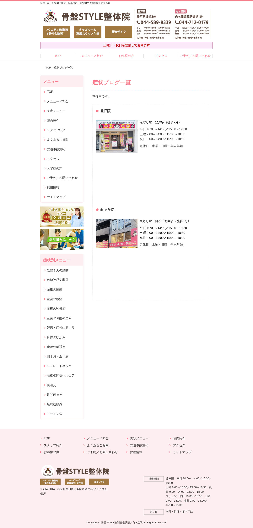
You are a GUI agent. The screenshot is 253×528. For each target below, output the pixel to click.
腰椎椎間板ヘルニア (61, 375)
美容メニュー (56, 111)
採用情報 (53, 187)
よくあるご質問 (57, 139)
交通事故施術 (56, 149)
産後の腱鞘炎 (56, 347)
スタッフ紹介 (56, 130)
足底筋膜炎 (54, 404)
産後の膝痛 (54, 289)
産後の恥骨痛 (56, 308)
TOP (57, 56)
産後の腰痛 (54, 299)
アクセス (161, 56)
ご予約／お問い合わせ (195, 56)
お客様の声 (126, 56)
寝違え (51, 385)
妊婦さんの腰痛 (57, 270)
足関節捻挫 (54, 394)
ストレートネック (59, 366)
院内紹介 (53, 120)
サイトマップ (56, 197)
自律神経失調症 (57, 279)
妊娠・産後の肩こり (61, 327)
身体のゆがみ (56, 337)
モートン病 (54, 413)
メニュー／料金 (92, 56)
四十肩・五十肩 (57, 356)
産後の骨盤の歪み (59, 318)
